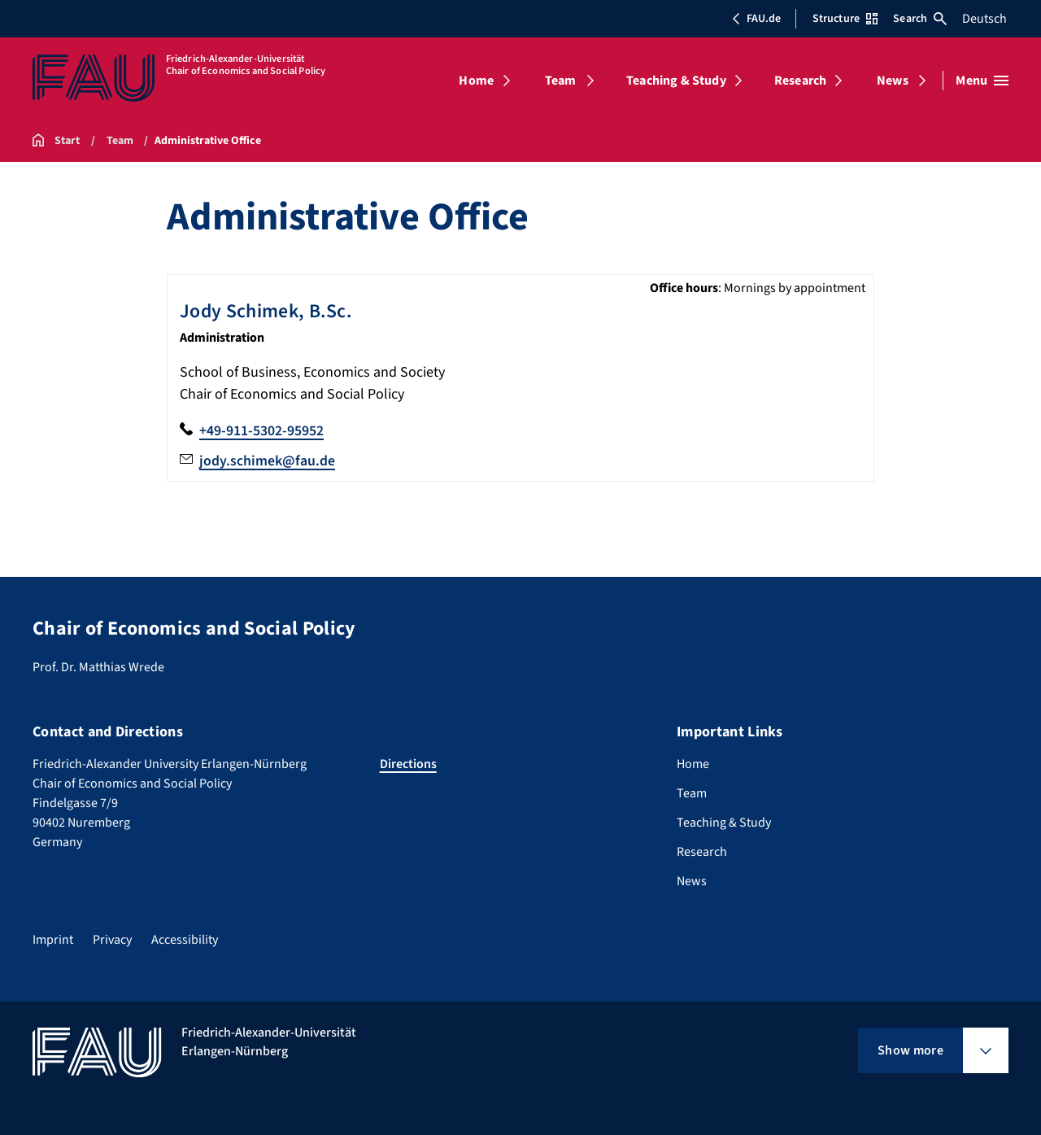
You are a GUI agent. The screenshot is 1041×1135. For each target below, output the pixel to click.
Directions (408, 762)
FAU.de (756, 19)
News (892, 80)
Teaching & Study (676, 80)
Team (561, 80)
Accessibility (184, 938)
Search (920, 19)
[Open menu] (982, 80)
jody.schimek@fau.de (267, 460)
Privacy (112, 938)
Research (800, 80)
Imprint (53, 938)
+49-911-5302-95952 (261, 430)
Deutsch (984, 19)
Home (476, 80)
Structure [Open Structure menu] (845, 19)
